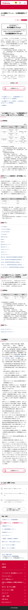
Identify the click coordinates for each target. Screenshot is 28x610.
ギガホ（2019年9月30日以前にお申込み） (11, 262)
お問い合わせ (5, 599)
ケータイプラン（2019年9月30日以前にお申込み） (13, 267)
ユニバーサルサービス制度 (8, 544)
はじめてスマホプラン (6, 329)
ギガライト (3, 252)
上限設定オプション (6, 526)
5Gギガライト (4, 247)
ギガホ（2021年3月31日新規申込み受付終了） (12, 259)
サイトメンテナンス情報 (14, 590)
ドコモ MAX (3, 226)
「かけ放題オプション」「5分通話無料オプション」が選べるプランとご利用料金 (13, 97)
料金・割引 (5, 516)
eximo (2, 239)
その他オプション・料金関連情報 (10, 519)
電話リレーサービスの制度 (8, 548)
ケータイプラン (4, 254)
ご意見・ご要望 (5, 596)
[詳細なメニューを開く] (25, 3)
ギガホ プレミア (4, 249)
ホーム (3, 554)
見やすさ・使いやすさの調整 (8, 587)
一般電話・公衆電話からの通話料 (10, 538)
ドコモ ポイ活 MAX (5, 229)
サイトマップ (5, 593)
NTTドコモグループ (14, 602)
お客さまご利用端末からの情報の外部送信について (13, 583)
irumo (2, 241)
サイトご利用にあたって (7, 579)
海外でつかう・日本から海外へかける (11, 541)
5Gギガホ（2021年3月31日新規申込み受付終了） (12, 257)
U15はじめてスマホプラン (7, 331)
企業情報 (4, 567)
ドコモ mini (3, 234)
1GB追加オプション (6, 532)
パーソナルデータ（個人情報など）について (12, 573)
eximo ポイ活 (4, 237)
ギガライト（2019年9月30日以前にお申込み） (12, 264)
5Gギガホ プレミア (5, 244)
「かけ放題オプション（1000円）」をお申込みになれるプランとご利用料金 (13, 102)
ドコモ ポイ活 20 (5, 231)
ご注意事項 (3, 105)
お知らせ (4, 564)
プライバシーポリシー (7, 576)
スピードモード (5, 535)
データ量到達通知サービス (8, 529)
